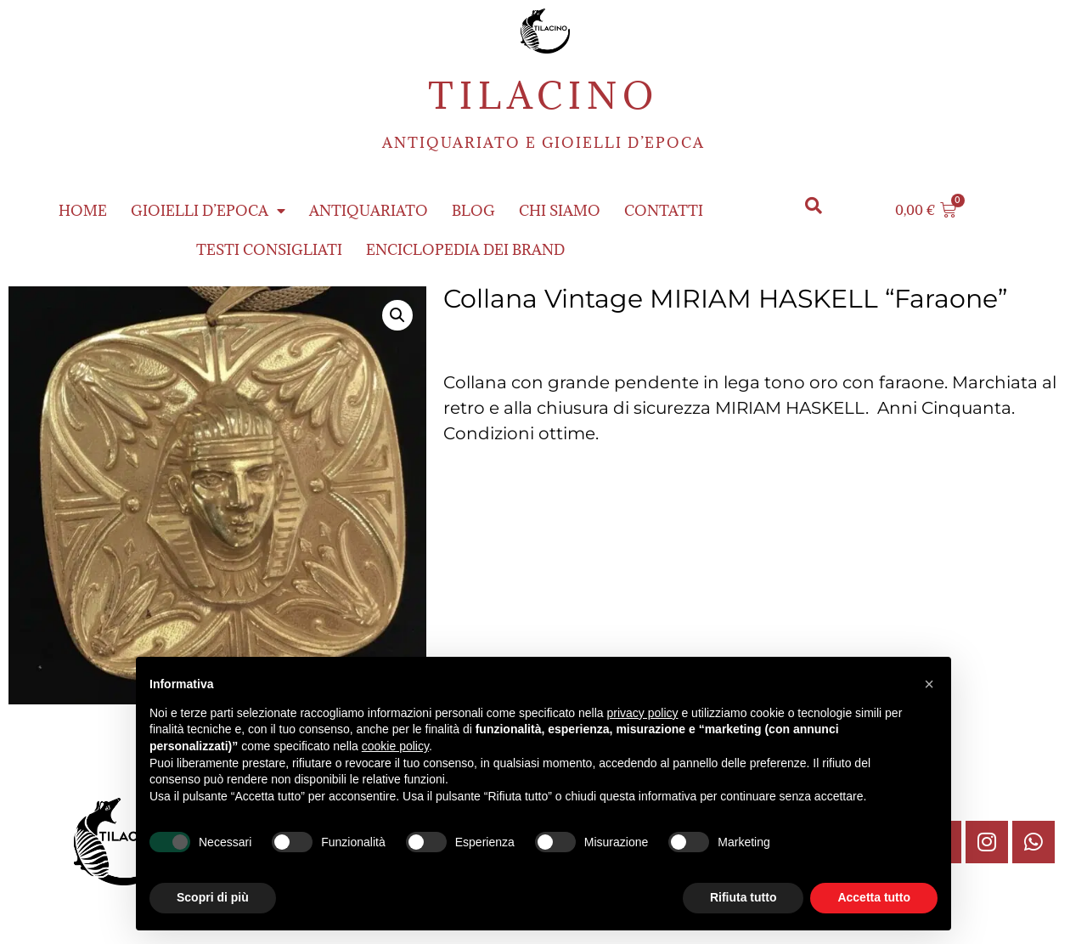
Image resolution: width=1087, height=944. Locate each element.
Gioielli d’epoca (208, 210)
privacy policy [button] (643, 713)
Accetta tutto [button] (873, 897)
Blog (473, 210)
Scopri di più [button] (213, 897)
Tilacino (543, 95)
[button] (813, 206)
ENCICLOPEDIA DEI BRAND (465, 249)
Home (83, 210)
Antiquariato (368, 210)
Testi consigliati (269, 249)
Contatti (663, 210)
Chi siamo (559, 210)
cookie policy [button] (395, 746)
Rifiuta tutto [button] (743, 897)
